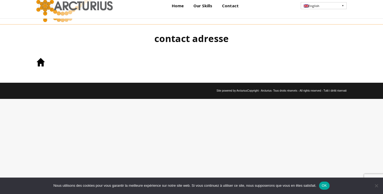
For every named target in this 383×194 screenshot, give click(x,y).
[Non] (376, 185)
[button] (324, 12)
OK (324, 185)
